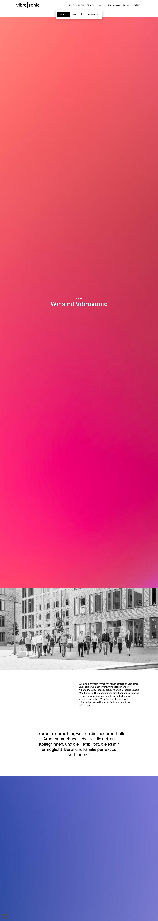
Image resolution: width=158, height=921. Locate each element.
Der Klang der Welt (76, 5)
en (135, 5)
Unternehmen (114, 5)
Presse (126, 5)
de (138, 5)
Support (102, 5)
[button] (5, 916)
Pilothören (91, 5)
